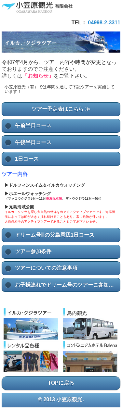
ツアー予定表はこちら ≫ (61, 109)
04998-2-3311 (104, 22)
